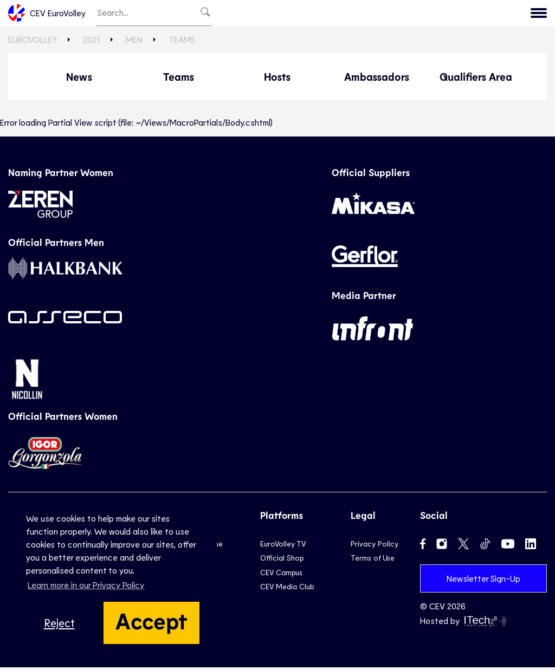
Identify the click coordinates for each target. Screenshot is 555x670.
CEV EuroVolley (47, 14)
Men (134, 42)
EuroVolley (32, 42)
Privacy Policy (374, 545)
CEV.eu (523, 14)
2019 (482, 14)
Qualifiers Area (476, 79)
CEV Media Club (287, 589)
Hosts (277, 79)
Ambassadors (376, 79)
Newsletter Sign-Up (483, 580)
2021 (445, 14)
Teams (182, 42)
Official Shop (282, 560)
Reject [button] (59, 622)
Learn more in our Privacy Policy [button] (86, 585)
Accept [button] (151, 620)
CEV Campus (281, 574)
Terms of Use (373, 560)
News (79, 79)
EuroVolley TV (283, 545)
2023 (408, 14)
